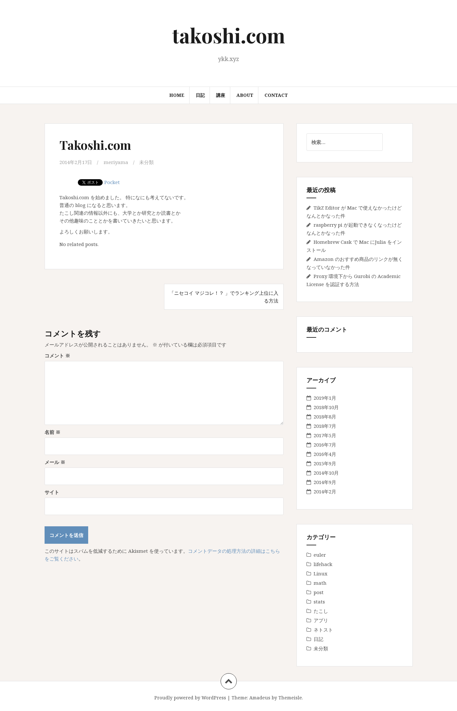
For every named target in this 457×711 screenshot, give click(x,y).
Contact (276, 95)
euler (320, 554)
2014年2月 (325, 491)
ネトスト (323, 629)
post (319, 592)
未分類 (146, 162)
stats (319, 601)
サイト (52, 492)
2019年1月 (325, 398)
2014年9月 (325, 482)
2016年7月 (325, 444)
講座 (220, 95)
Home (176, 95)
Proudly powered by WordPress (190, 698)
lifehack (323, 564)
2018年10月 (326, 407)
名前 (52, 432)
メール (55, 462)
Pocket (112, 182)
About (244, 95)
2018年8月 (325, 416)
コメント (57, 355)
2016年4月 (325, 454)
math (320, 583)
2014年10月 (326, 472)
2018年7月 (325, 426)
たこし (321, 611)
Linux (320, 573)
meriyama (116, 162)
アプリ (321, 620)
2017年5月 (325, 435)
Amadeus (259, 698)
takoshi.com (228, 35)
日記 (200, 95)
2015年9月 (325, 463)
